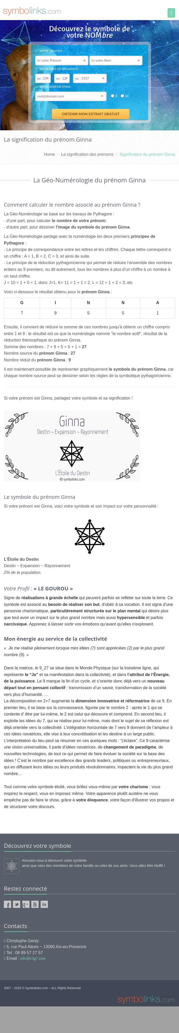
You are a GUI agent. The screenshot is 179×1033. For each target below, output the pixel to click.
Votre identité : (49, 51)
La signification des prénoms (87, 154)
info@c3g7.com (33, 958)
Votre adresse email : (54, 86)
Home (49, 154)
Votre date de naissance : (57, 68)
